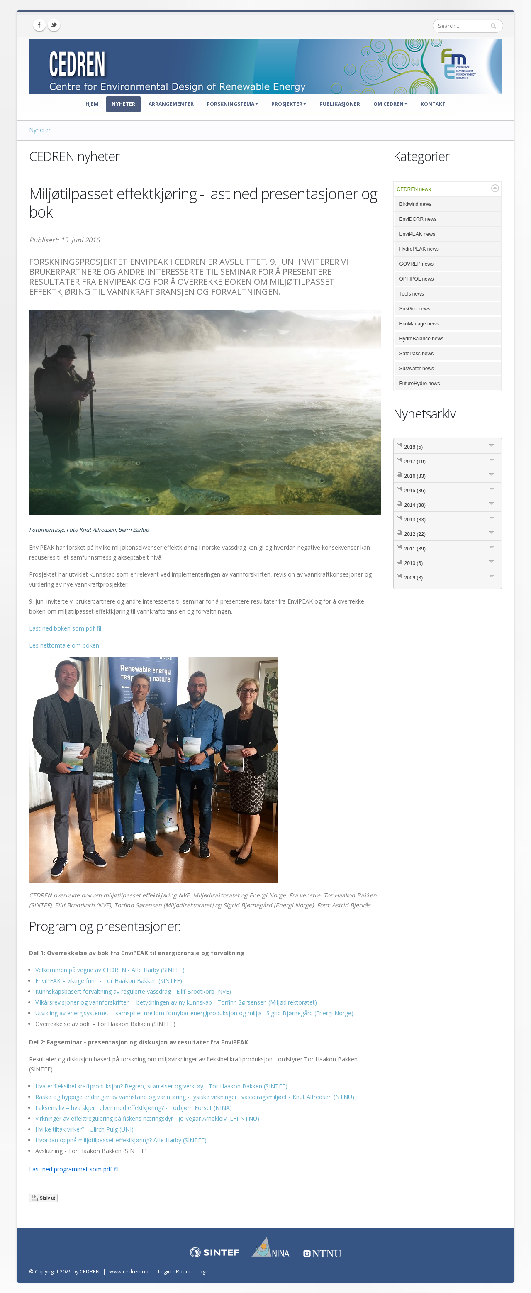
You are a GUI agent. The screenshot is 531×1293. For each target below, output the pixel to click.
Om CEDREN (390, 104)
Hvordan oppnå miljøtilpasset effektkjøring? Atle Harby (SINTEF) (121, 1140)
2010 (413, 563)
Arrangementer (171, 104)
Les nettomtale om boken (64, 645)
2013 (415, 520)
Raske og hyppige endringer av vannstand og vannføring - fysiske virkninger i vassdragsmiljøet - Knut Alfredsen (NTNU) (194, 1097)
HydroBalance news (421, 339)
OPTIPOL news (416, 279)
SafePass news (416, 354)
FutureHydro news (419, 383)
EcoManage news (419, 324)
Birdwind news (415, 204)
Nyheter (123, 104)
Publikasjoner (339, 104)
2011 (415, 549)
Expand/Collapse (495, 188)
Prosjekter (288, 104)
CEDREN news (414, 189)
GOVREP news (416, 264)
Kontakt (433, 104)
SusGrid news (415, 309)
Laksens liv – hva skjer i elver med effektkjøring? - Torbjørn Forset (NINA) (133, 1108)
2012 (415, 534)
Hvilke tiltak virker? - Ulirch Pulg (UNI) (84, 1129)
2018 (413, 447)
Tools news (411, 294)
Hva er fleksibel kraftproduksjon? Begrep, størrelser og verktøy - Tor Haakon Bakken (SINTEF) (161, 1086)
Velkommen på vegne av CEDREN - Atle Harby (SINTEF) (110, 970)
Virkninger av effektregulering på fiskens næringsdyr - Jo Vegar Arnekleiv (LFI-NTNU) (147, 1118)
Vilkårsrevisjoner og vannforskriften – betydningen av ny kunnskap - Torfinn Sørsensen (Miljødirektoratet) (176, 1002)
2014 (415, 505)
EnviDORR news (418, 219)
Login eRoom (174, 1271)
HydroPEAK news (419, 249)
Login (203, 1271)
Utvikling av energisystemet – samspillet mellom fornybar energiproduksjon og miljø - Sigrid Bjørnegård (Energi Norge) (194, 1013)
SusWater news (416, 369)
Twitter (54, 25)
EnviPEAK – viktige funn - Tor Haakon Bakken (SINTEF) (108, 981)
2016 (415, 476)
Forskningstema (232, 104)
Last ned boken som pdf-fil (65, 628)
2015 (415, 491)
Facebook (39, 25)
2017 (415, 461)
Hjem (91, 104)
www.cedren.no (129, 1271)
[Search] (468, 26)
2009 (413, 578)
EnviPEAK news (417, 234)
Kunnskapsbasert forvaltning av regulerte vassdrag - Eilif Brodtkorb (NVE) (133, 991)
